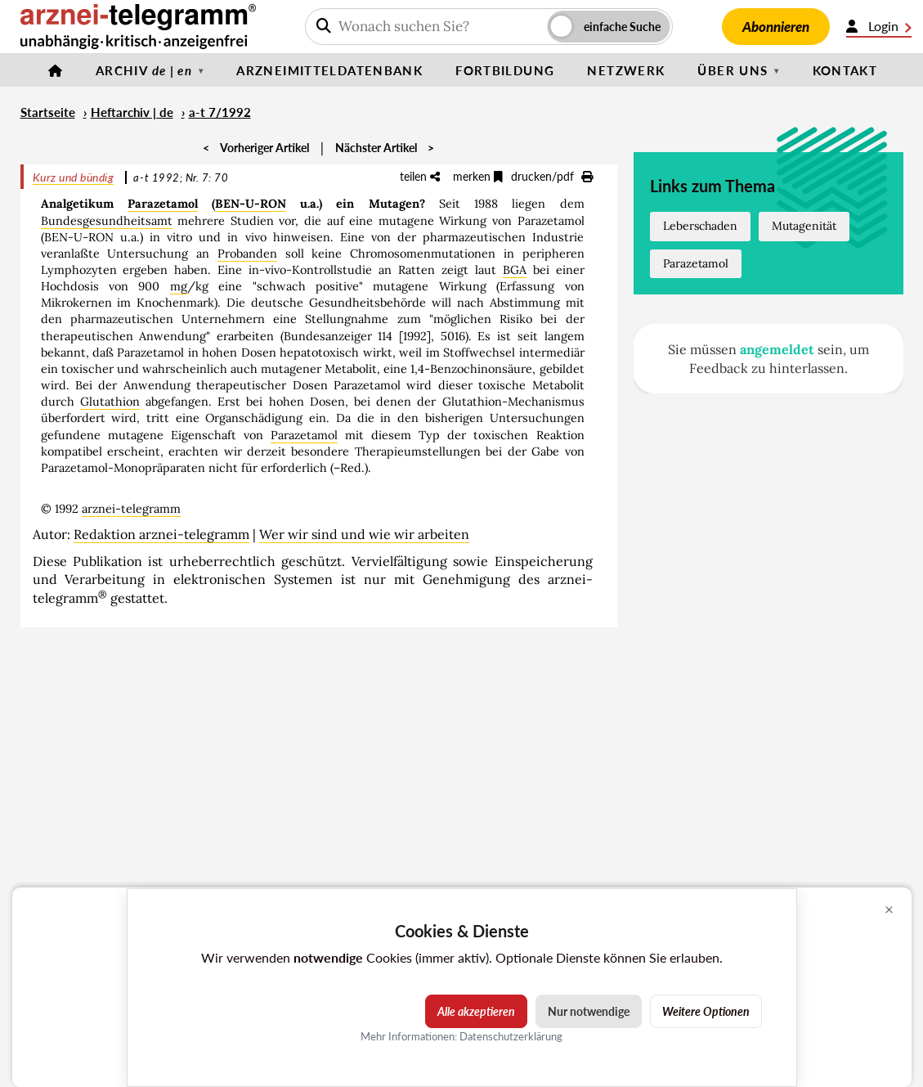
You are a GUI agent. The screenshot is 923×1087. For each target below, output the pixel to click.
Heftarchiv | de (132, 112)
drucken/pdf (552, 176)
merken (478, 176)
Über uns (732, 70)
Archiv (144, 70)
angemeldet (777, 349)
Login (879, 26)
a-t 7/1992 (220, 112)
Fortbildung (504, 70)
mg (178, 286)
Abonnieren (775, 26)
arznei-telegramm (131, 508)
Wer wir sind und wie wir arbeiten (364, 534)
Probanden (247, 253)
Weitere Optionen (706, 1011)
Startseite (47, 112)
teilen (420, 176)
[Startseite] (55, 70)
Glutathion (110, 401)
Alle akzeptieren (476, 1011)
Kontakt (845, 70)
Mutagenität (804, 225)
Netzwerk (626, 70)
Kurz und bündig (73, 177)
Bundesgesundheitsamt (107, 220)
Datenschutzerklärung (510, 1036)
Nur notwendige (589, 1011)
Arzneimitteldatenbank (329, 70)
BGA (514, 270)
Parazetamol (163, 203)
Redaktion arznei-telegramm (161, 534)
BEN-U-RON (250, 203)
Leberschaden (700, 225)
